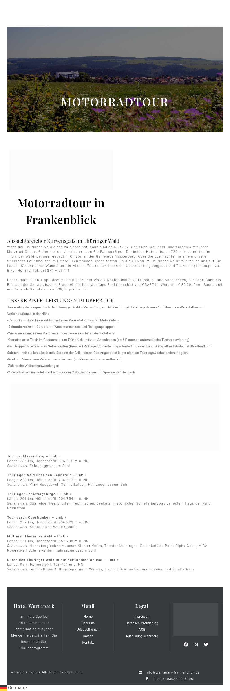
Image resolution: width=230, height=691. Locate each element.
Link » (54, 456)
